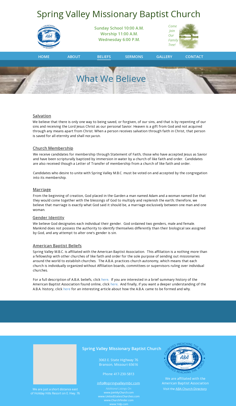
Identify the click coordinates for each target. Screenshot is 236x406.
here (104, 279)
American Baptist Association (185, 383)
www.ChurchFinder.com (118, 400)
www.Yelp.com (119, 404)
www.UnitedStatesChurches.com (119, 396)
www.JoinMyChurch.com (119, 392)
